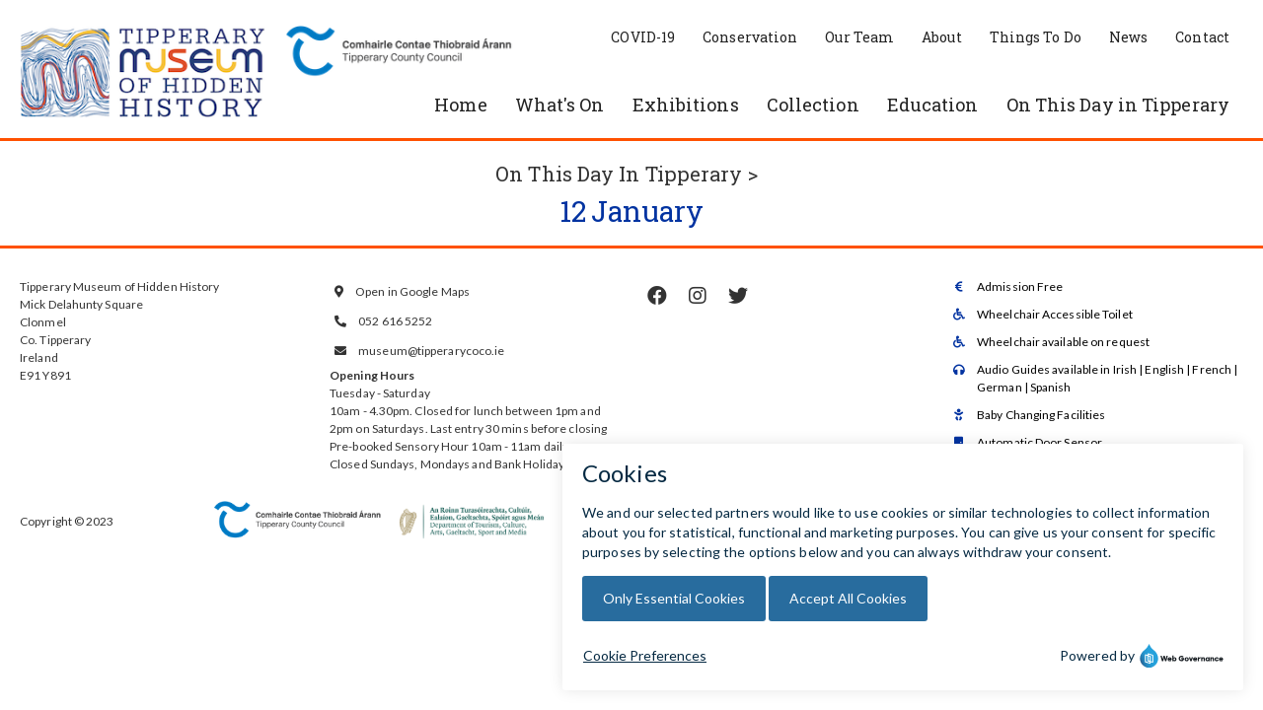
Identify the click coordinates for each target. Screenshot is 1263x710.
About (942, 37)
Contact (1202, 37)
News (1128, 37)
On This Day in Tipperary (1117, 104)
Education (933, 104)
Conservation (750, 37)
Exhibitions (685, 104)
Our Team (859, 37)
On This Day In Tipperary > (626, 173)
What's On (560, 104)
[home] (143, 74)
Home (460, 104)
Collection (813, 104)
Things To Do (1035, 37)
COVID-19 (643, 37)
